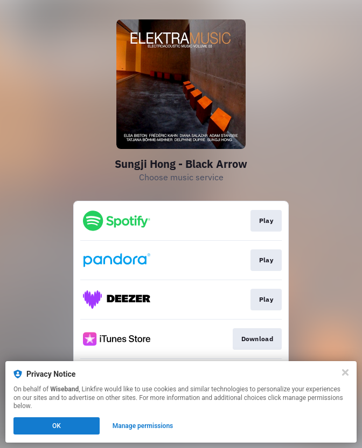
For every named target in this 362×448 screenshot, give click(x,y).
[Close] (345, 372)
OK (56, 426)
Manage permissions (143, 426)
